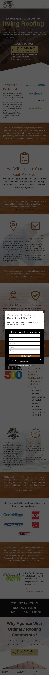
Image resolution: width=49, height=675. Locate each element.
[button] (44, 4)
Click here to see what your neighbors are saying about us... (34, 591)
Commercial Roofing (21, 672)
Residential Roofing (6, 672)
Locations (36, 671)
